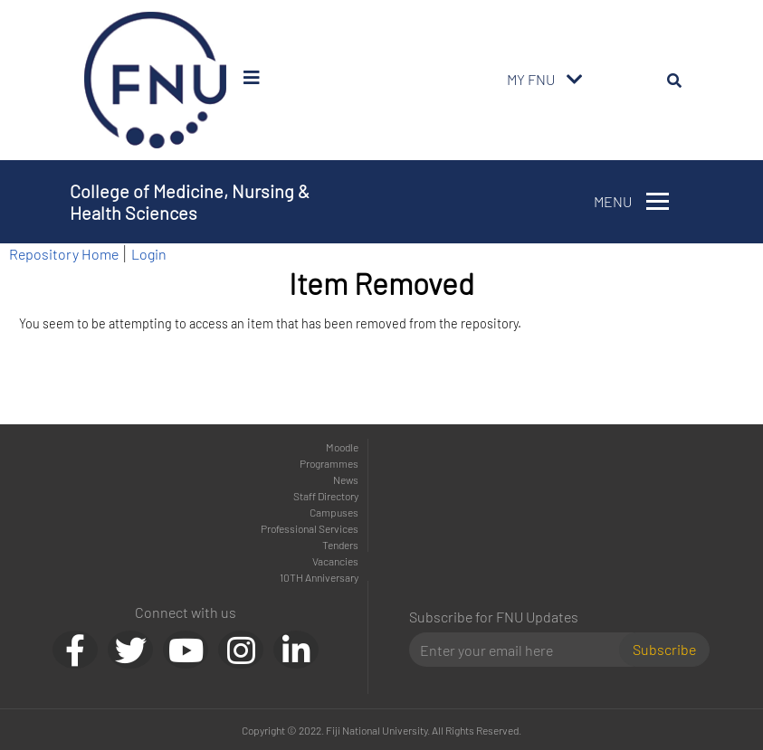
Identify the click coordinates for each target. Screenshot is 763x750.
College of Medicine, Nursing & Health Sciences (190, 201)
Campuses (334, 512)
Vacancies (335, 561)
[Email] (521, 649)
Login (149, 253)
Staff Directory (325, 495)
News (345, 479)
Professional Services (309, 528)
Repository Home (64, 253)
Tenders (340, 544)
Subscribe (664, 649)
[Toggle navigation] (575, 79)
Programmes (329, 463)
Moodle (342, 447)
